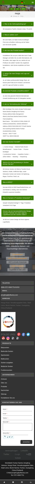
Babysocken (5, 347)
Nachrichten (5, 390)
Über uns (4, 383)
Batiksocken (5, 359)
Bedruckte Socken (7, 351)
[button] (17, 24)
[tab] (17, 24)
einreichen (26, 442)
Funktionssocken (6, 370)
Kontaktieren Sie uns (8, 398)
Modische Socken (7, 366)
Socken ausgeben (7, 362)
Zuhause (14, 16)
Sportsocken (5, 355)
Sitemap (3, 394)
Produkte (4, 386)
